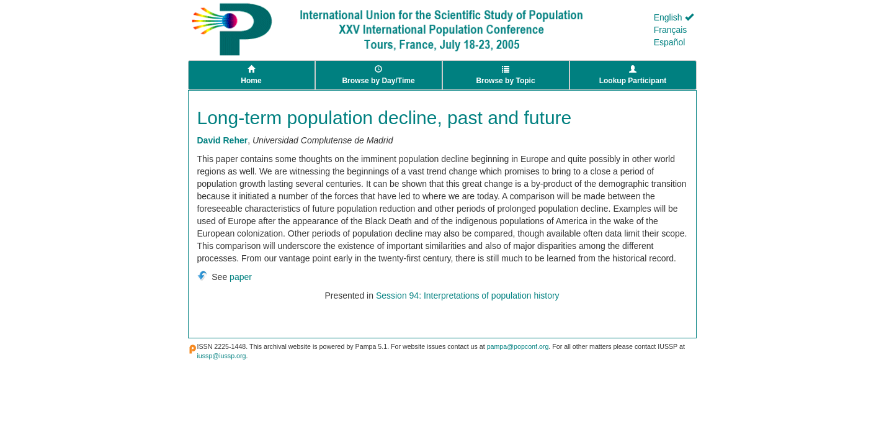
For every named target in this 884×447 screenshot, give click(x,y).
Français (670, 30)
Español (669, 42)
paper (241, 277)
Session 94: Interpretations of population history (468, 295)
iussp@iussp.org (221, 355)
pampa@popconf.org (518, 346)
